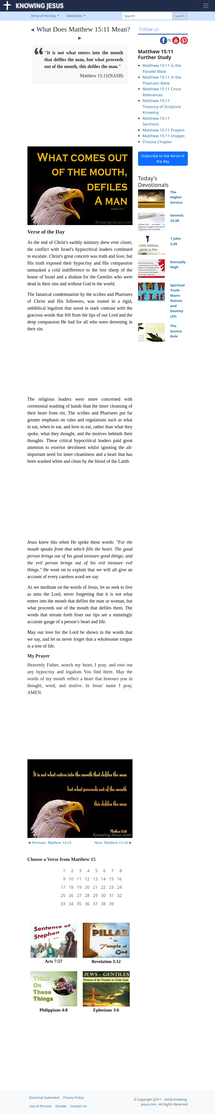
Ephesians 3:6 (106, 1010)
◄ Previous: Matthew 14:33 (49, 842)
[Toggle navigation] (205, 5)
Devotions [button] (75, 16)
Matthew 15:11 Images (164, 135)
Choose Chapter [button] (157, 141)
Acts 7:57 (53, 961)
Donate (61, 1106)
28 (87, 895)
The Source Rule (176, 330)
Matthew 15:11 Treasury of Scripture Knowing (162, 106)
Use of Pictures (40, 1106)
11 (79, 879)
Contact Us (78, 1106)
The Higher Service (176, 197)
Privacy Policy (73, 1097)
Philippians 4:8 (54, 1010)
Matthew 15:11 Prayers (164, 130)
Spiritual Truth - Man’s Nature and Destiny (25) (177, 300)
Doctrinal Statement (44, 1097)
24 (119, 887)
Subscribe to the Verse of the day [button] (162, 158)
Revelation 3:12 (106, 961)
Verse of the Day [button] (44, 16)
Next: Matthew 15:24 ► (113, 842)
